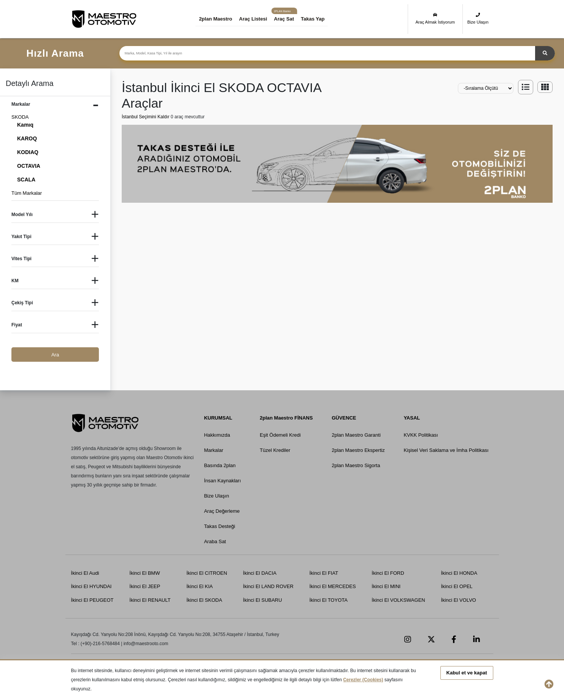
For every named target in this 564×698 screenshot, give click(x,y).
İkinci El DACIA (259, 573)
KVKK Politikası (421, 435)
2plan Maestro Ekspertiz (358, 450)
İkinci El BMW (144, 573)
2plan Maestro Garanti (356, 435)
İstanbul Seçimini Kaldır (146, 116)
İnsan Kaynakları (222, 480)
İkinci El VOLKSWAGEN (398, 600)
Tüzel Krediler (275, 450)
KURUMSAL (218, 418)
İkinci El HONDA (459, 573)
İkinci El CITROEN (206, 573)
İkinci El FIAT (323, 573)
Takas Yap (312, 19)
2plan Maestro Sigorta (356, 465)
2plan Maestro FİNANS (286, 418)
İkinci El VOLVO (458, 600)
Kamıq (25, 125)
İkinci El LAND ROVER (268, 586)
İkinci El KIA (199, 586)
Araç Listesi (253, 19)
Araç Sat (284, 19)
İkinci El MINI (386, 586)
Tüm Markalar (26, 193)
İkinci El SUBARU (262, 600)
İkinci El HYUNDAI (91, 586)
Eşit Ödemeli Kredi (280, 435)
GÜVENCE (344, 418)
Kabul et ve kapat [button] (466, 673)
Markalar (214, 450)
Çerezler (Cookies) (363, 679)
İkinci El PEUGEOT (92, 600)
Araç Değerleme (222, 511)
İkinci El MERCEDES (332, 586)
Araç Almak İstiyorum (435, 18)
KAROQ (27, 138)
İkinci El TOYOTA (328, 600)
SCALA (26, 179)
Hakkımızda (217, 435)
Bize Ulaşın (478, 18)
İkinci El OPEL (456, 586)
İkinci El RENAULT (149, 600)
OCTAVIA (28, 166)
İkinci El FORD (388, 573)
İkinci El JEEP (144, 586)
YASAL (412, 418)
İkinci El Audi (85, 573)
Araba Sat (215, 541)
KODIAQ (27, 152)
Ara (55, 355)
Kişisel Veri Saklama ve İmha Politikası (446, 450)
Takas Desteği (219, 526)
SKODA (20, 117)
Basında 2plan (220, 465)
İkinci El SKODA (204, 600)
